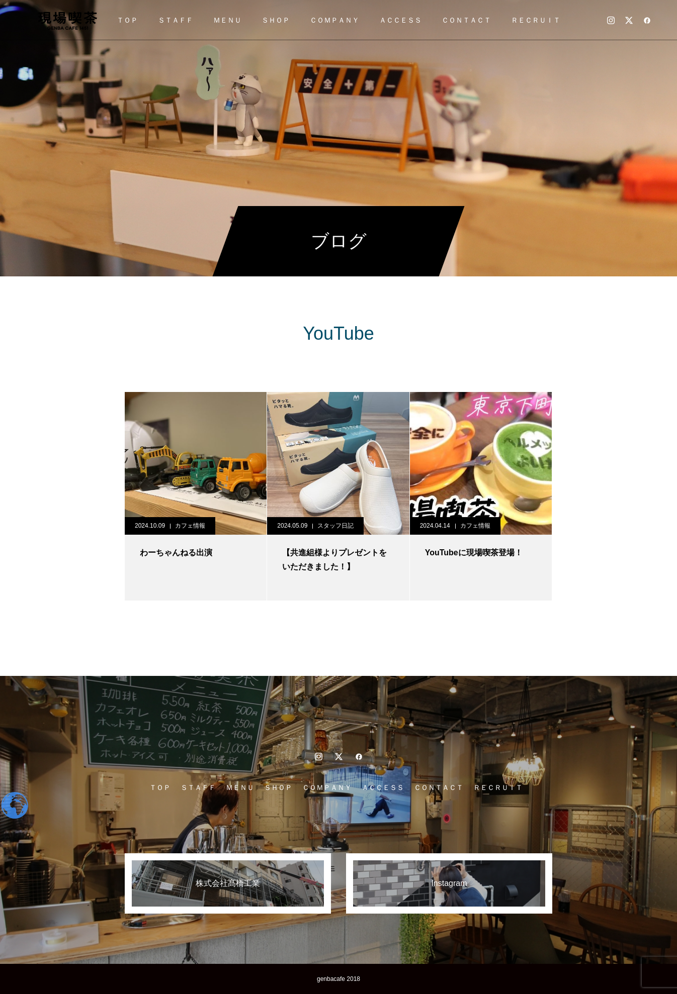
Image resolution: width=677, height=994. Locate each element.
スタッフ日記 (335, 525)
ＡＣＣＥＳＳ (400, 20)
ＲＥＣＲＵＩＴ (535, 20)
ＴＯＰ (127, 20)
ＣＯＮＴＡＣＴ (466, 20)
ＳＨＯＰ (276, 20)
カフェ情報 (190, 525)
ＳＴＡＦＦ (175, 20)
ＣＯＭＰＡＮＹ (334, 20)
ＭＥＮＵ (227, 20)
